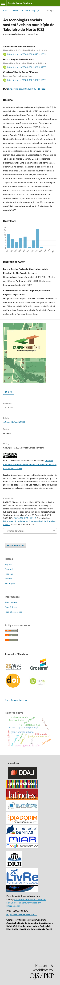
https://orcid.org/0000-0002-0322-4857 (26, 80)
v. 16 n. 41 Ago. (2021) (32, 10)
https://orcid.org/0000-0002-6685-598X (26, 67)
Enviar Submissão (15, 545)
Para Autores (11, 607)
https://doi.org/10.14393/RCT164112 (26, 88)
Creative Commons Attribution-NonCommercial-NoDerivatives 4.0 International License (29, 464)
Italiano (8, 578)
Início (5, 10)
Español (9, 569)
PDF (10, 392)
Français (9, 573)
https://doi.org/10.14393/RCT (21, 914)
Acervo (15, 10)
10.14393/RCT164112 (25, 518)
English (8, 564)
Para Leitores (11, 602)
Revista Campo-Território (20, 3)
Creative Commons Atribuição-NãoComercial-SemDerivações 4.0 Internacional (26, 902)
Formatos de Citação (14, 531)
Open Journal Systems (16, 700)
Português (10, 583)
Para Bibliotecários (13, 612)
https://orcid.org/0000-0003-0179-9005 (26, 54)
